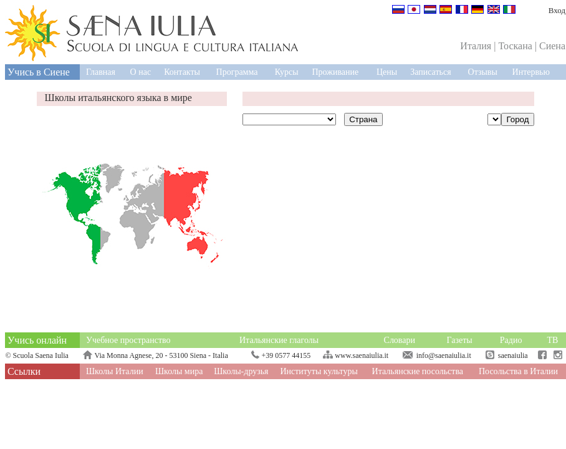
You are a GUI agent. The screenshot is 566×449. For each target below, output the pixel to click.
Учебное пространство (128, 340)
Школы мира (179, 371)
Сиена (552, 46)
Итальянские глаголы (279, 340)
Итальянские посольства (417, 371)
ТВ (552, 340)
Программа (237, 72)
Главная (100, 72)
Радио (511, 340)
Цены (387, 72)
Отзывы (482, 72)
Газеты (459, 340)
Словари (399, 340)
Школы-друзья (241, 371)
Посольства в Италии (518, 371)
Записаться (430, 72)
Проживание (335, 72)
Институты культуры (319, 371)
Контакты (182, 72)
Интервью (531, 72)
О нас (140, 72)
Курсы (287, 72)
